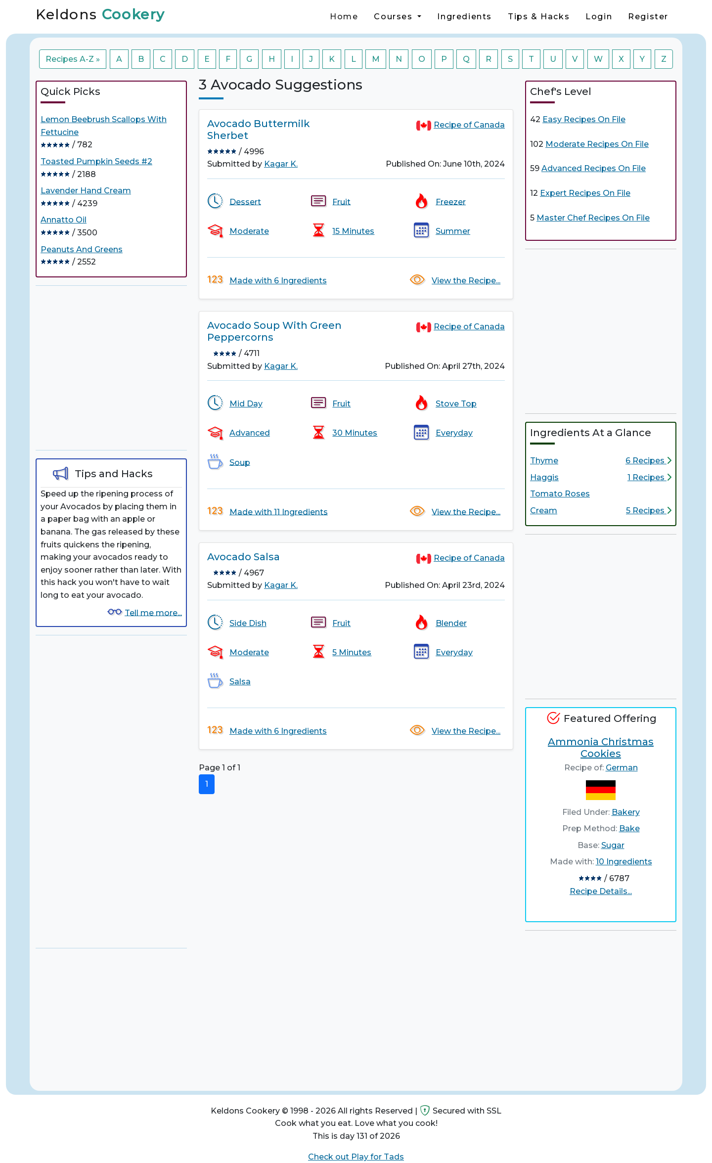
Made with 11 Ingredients (278, 511)
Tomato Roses (560, 493)
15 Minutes (353, 231)
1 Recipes (649, 477)
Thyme (544, 460)
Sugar (612, 845)
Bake (629, 828)
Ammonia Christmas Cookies (601, 748)
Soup (239, 462)
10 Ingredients (624, 861)
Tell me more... (153, 612)
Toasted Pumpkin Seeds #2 (96, 161)
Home (344, 16)
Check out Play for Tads (356, 1157)
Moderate (249, 231)
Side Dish (248, 623)
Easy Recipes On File (583, 119)
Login (598, 16)
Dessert (245, 201)
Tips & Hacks (539, 16)
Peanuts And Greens (82, 249)
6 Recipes (648, 460)
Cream (543, 510)
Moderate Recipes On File (597, 144)
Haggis (544, 477)
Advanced (249, 433)
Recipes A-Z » (72, 59)
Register (648, 16)
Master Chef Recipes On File (593, 218)
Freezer (451, 201)
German (622, 767)
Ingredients (464, 16)
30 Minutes (354, 433)
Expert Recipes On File (585, 193)
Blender (451, 623)
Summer (453, 231)
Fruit (341, 201)
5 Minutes (351, 652)
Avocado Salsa (243, 557)
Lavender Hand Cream (86, 190)
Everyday (454, 433)
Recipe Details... (601, 891)
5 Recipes (648, 510)
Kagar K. (281, 164)
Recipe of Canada (469, 125)
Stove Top (456, 403)
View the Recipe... (466, 280)
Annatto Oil (64, 219)
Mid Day (246, 403)
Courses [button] (394, 16)
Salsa (240, 681)
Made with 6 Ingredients (278, 280)
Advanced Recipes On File (593, 168)
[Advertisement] (111, 368)
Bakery (626, 812)
